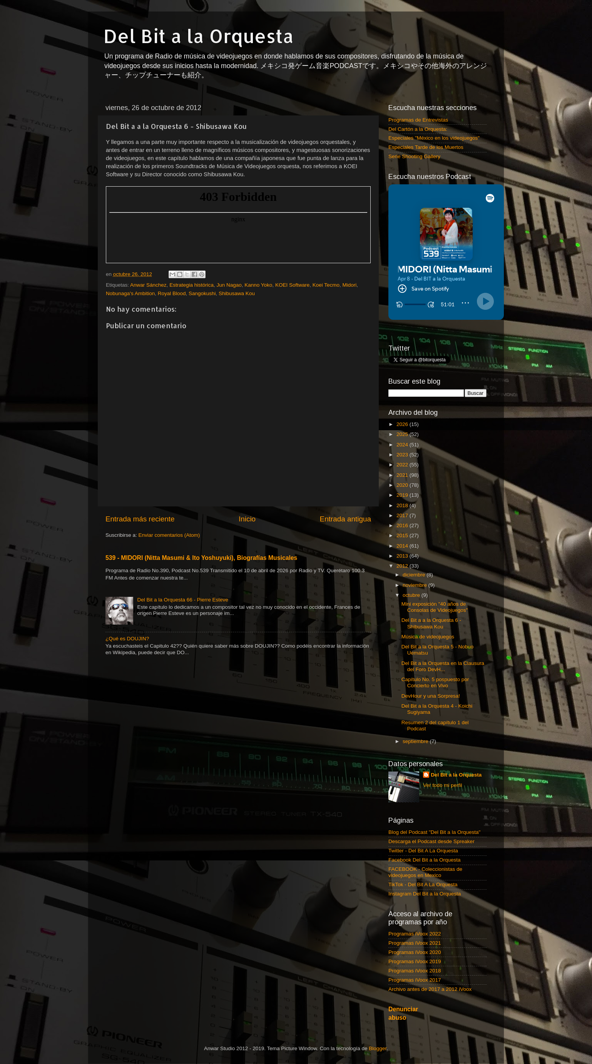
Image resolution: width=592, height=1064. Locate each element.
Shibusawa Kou (237, 293)
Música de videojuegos (427, 637)
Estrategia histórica (191, 285)
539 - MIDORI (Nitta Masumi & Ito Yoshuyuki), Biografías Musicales (201, 558)
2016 (403, 525)
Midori (350, 285)
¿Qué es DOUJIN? (127, 638)
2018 (403, 505)
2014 (403, 546)
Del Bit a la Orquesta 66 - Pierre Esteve (182, 600)
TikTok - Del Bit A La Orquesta (423, 884)
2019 (403, 495)
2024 (403, 445)
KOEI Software (292, 285)
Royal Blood (172, 293)
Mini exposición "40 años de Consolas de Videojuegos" (434, 607)
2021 (403, 475)
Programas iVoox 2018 (414, 971)
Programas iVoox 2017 (414, 980)
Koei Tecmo (326, 285)
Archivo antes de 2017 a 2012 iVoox (430, 989)
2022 (403, 465)
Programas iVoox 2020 (414, 952)
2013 (403, 556)
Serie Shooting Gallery (414, 156)
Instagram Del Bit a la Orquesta (424, 894)
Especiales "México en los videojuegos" (434, 138)
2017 (403, 515)
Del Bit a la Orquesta (199, 36)
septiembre (416, 741)
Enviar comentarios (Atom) (169, 535)
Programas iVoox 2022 (414, 934)
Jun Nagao (228, 285)
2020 (403, 485)
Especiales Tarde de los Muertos (425, 147)
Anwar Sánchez (148, 285)
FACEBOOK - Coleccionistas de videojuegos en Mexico (425, 872)
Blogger (377, 1048)
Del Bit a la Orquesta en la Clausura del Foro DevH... (442, 666)
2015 (403, 535)
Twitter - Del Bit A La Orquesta (423, 851)
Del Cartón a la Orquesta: (417, 129)
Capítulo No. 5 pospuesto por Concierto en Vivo (435, 682)
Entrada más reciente (140, 519)
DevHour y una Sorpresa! (430, 696)
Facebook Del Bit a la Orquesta (424, 860)
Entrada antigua (345, 519)
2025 (403, 434)
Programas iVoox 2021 (414, 943)
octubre (412, 595)
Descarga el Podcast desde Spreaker (431, 841)
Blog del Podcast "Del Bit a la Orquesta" (434, 832)
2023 (403, 455)
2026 (403, 424)
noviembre (415, 585)
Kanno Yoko (258, 285)
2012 (403, 566)
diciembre (414, 575)
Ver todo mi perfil (442, 785)
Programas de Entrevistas (418, 120)
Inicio (247, 519)
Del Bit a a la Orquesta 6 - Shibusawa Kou (431, 623)
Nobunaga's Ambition (130, 293)
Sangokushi (202, 293)
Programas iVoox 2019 (414, 961)
